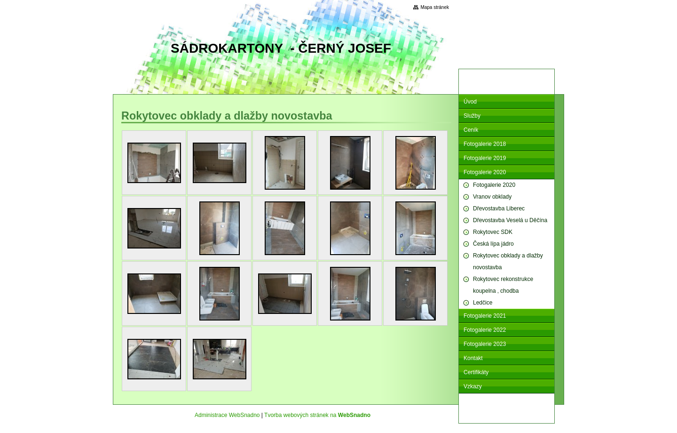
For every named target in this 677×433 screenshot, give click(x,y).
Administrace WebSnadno (227, 415)
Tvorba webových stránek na (317, 415)
